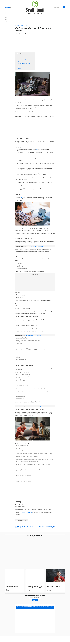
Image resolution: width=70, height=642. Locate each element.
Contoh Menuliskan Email (22, 60)
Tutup (21, 54)
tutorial (26, 15)
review (30, 15)
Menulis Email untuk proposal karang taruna (26, 67)
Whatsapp (22, 198)
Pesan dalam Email (21, 57)
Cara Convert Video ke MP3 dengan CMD (35, 247)
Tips (18, 62)
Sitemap (61, 639)
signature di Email (32, 259)
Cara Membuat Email (46, 15)
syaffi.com (9, 639)
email (37, 150)
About (64, 639)
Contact (58, 639)
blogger (35, 15)
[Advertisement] (35, 43)
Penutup (19, 69)
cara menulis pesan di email (25, 100)
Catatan (19, 58)
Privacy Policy (54, 639)
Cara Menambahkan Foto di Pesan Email (33, 336)
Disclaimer (49, 639)
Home (16, 26)
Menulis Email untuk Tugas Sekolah (24, 64)
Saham (39, 15)
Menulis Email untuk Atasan (23, 65)
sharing (22, 15)
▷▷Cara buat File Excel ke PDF (13, 587)
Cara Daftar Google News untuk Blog (34, 407)
